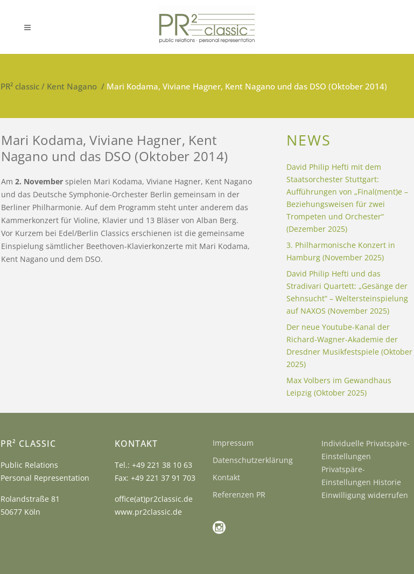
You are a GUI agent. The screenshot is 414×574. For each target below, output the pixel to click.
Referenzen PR (239, 494)
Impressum (233, 443)
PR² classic (20, 86)
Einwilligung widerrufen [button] (364, 495)
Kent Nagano (72, 86)
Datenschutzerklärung (253, 460)
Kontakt (226, 477)
